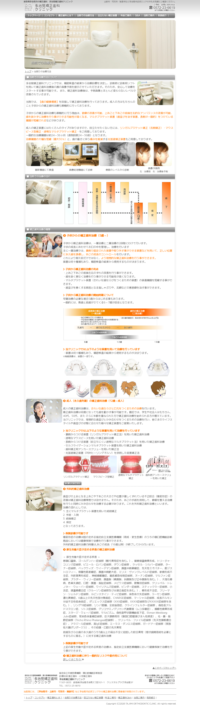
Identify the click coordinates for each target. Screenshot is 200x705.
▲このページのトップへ (164, 667)
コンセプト (39, 697)
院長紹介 (151, 697)
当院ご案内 (139, 697)
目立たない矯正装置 (93, 697)
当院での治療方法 (73, 697)
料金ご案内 (110, 697)
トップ (28, 71)
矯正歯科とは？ (54, 697)
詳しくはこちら (73, 659)
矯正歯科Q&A (125, 697)
